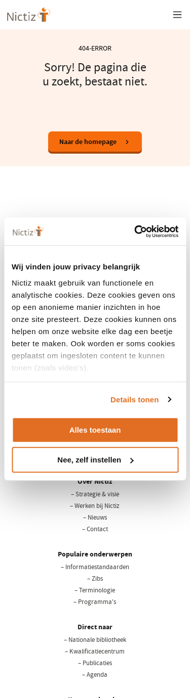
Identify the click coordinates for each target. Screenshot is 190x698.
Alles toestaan (95, 430)
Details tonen (134, 399)
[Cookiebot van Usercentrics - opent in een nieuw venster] (135, 231)
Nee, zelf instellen (95, 459)
